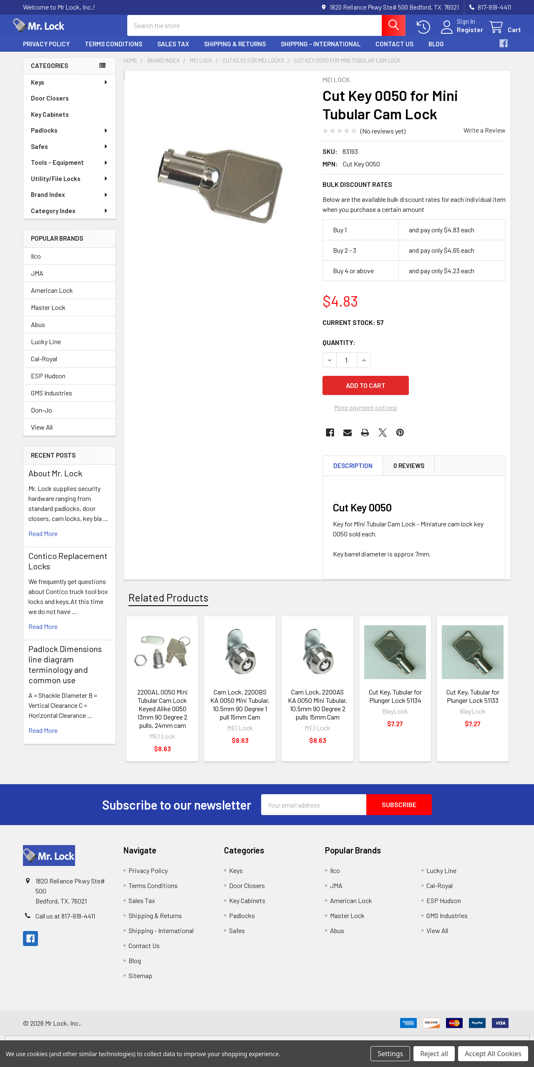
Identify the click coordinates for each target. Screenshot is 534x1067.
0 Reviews (408, 473)
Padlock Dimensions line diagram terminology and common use (65, 671)
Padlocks (69, 137)
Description (353, 473)
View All (42, 434)
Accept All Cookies (493, 1053)
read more (43, 541)
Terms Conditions (113, 51)
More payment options (365, 415)
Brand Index (69, 202)
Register (460, 34)
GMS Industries (51, 400)
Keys (69, 89)
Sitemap (140, 983)
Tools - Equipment (69, 170)
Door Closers (50, 105)
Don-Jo (41, 417)
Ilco (36, 263)
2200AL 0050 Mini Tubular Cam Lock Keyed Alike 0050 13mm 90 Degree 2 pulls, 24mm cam (162, 716)
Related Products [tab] (168, 605)
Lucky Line (46, 349)
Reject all (434, 1053)
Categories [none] (49, 73)
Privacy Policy (46, 51)
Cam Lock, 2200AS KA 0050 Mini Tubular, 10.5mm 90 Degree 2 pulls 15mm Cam (317, 711)
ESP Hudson (48, 383)
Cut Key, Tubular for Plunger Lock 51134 (395, 703)
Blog (436, 51)
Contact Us (394, 51)
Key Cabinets (50, 122)
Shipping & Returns (235, 51)
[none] (220, 185)
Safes (69, 154)
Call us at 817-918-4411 (65, 923)
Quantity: (338, 350)
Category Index (69, 218)
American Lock (52, 298)
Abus (38, 332)
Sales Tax (173, 51)
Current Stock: (353, 330)
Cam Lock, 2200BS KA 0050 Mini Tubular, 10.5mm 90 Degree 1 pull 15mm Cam (240, 711)
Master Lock (48, 315)
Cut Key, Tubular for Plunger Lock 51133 (472, 703)
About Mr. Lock (55, 481)
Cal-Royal (44, 366)
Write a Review (484, 137)
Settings (390, 1053)
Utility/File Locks (69, 186)
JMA (37, 280)
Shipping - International (320, 51)
